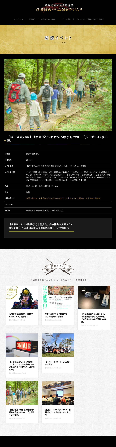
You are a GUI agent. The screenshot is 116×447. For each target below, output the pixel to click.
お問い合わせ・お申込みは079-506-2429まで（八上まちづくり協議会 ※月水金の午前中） (64, 198)
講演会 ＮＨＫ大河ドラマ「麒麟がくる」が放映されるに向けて (57, 412)
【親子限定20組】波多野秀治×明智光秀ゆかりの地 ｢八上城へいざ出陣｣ (21, 412)
